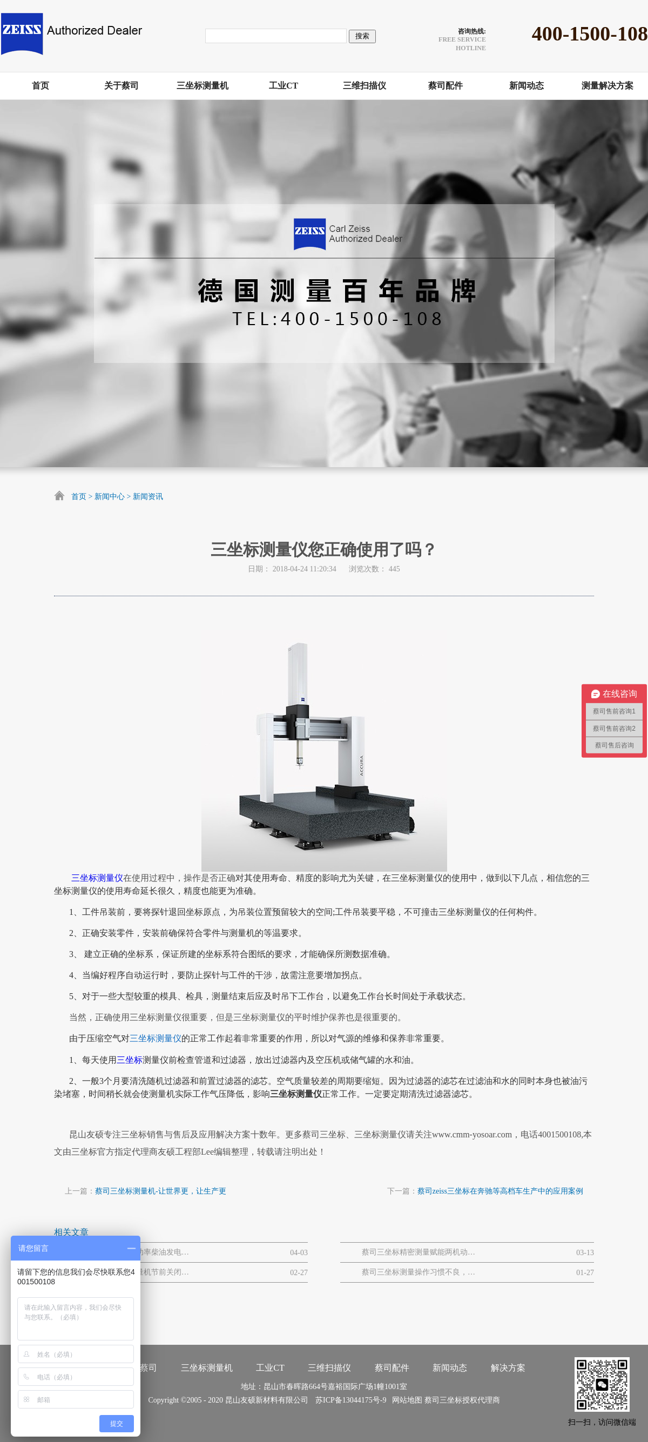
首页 (78, 497)
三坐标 (130, 1059)
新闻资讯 (148, 497)
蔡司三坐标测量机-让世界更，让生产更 (160, 1191)
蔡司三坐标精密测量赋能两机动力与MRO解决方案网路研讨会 (418, 1252)
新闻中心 (109, 497)
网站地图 (405, 1400)
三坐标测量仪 (97, 877)
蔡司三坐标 (443, 1400)
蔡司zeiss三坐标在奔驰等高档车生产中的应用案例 (500, 1191)
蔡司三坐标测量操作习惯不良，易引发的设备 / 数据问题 (418, 1272)
